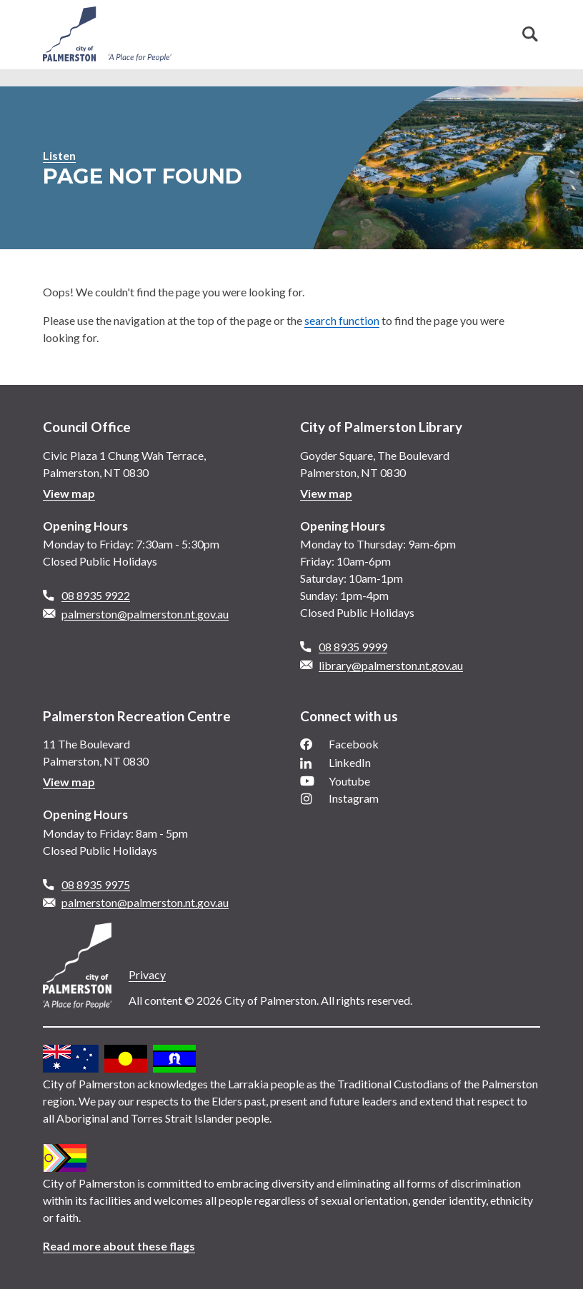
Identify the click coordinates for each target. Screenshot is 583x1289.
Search (530, 34)
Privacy (147, 974)
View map (69, 493)
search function (341, 320)
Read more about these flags (119, 1246)
